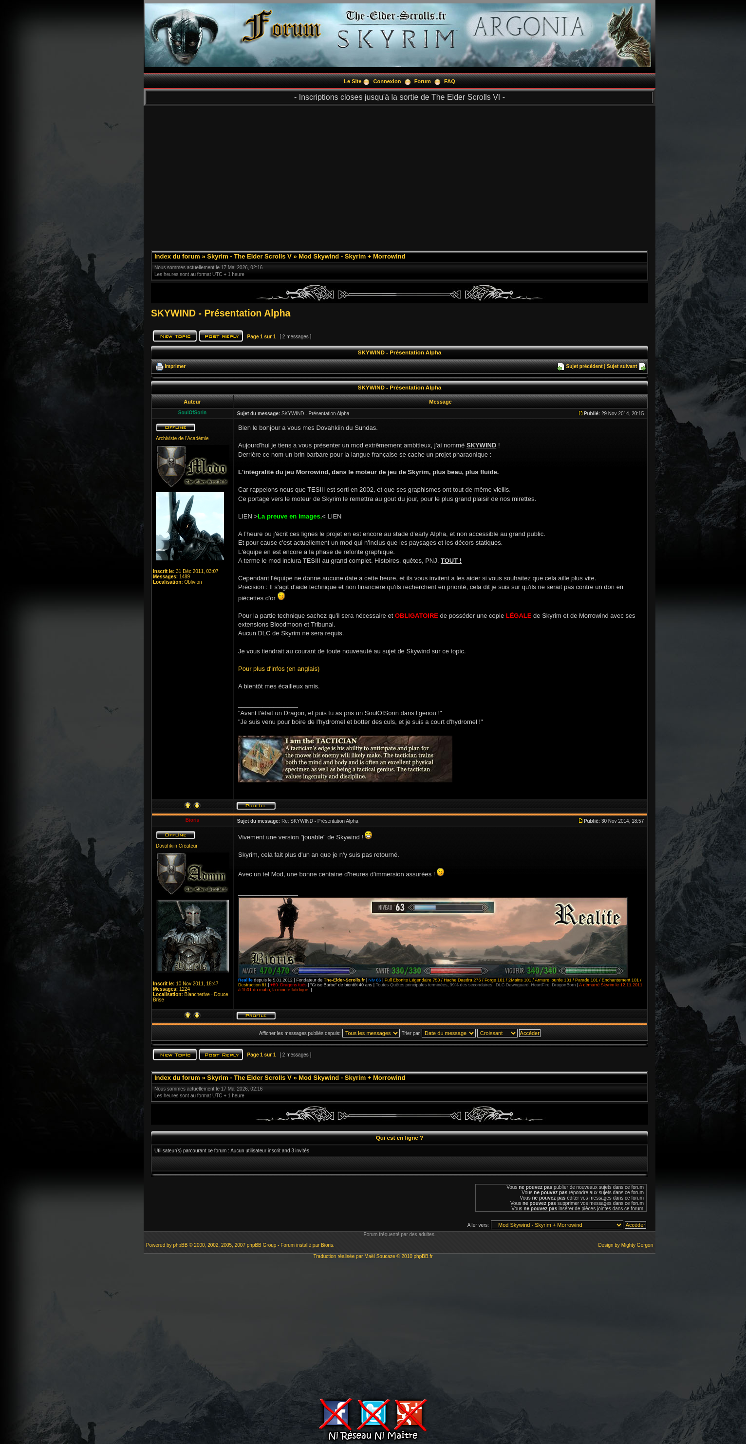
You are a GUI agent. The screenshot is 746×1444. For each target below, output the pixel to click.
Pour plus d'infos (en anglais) (278, 668)
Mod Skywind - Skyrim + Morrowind (351, 256)
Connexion (387, 81)
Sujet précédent (584, 366)
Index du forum (177, 256)
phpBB (180, 1245)
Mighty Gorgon (637, 1245)
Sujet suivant (622, 366)
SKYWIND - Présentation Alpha (220, 313)
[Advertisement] (399, 174)
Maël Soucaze (379, 1256)
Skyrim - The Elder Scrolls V (249, 256)
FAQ (449, 81)
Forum (422, 81)
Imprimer (175, 366)
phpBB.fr (423, 1256)
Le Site (352, 81)
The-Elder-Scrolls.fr (344, 980)
